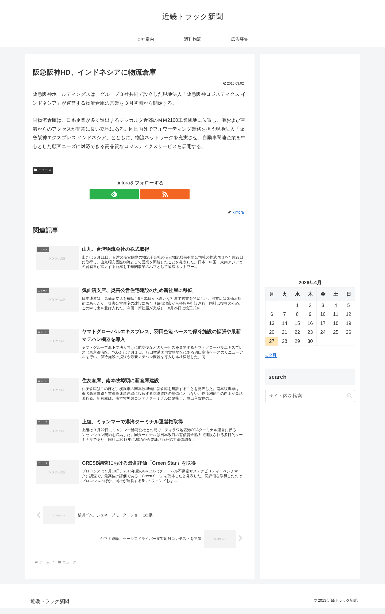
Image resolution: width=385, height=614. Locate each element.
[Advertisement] (310, 114)
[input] (310, 396)
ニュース (42, 170)
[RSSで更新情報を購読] (145, 194)
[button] (349, 396)
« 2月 (271, 355)
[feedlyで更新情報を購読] (133, 194)
